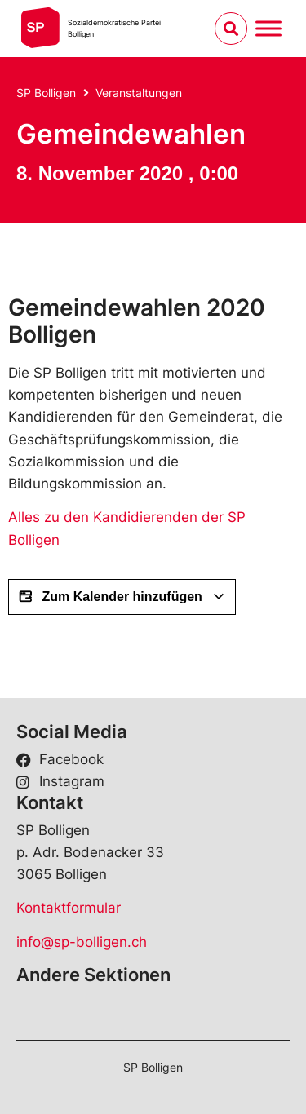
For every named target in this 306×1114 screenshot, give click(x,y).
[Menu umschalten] (268, 28)
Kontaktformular (68, 908)
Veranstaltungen (138, 92)
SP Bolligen (46, 92)
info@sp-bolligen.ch (81, 942)
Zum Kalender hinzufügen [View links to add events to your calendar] (122, 597)
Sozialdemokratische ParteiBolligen (114, 28)
